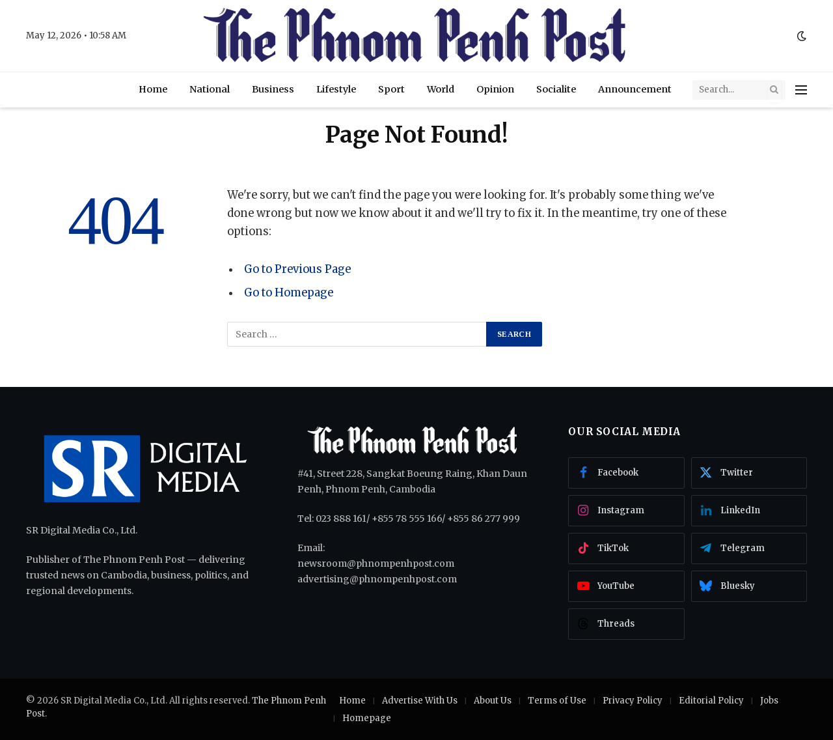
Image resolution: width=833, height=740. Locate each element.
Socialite (556, 89)
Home (153, 89)
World (440, 89)
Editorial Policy (711, 700)
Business (273, 89)
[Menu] (801, 89)
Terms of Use (557, 700)
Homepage (366, 718)
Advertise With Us (419, 700)
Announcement (635, 89)
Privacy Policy (632, 700)
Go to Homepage (288, 293)
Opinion (495, 89)
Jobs (769, 700)
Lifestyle (336, 89)
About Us (493, 700)
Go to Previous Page (297, 269)
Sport (391, 89)
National (209, 89)
